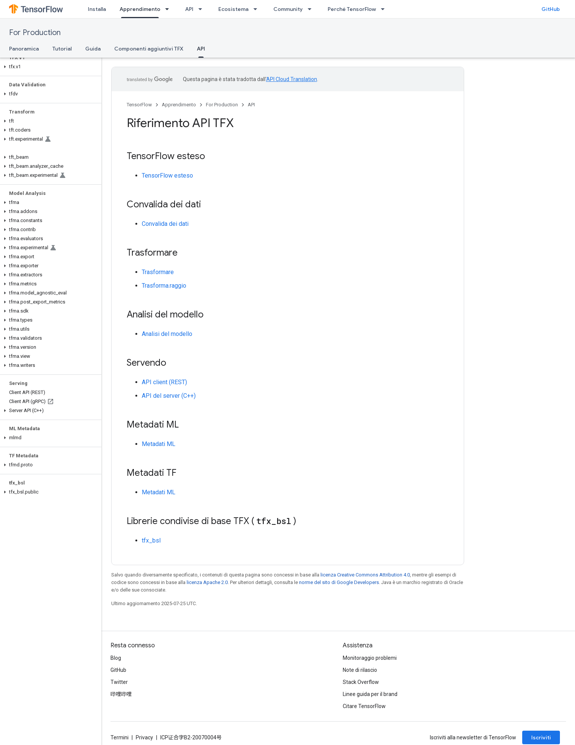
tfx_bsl (151, 540)
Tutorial (62, 48)
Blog (115, 658)
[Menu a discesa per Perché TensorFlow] (385, 9)
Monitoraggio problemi (370, 658)
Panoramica (24, 48)
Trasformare (158, 272)
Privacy (144, 737)
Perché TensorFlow (352, 9)
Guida (93, 48)
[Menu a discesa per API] (202, 9)
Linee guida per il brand (370, 694)
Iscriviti (541, 737)
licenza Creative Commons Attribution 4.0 (365, 575)
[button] (49, 66)
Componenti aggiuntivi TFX (148, 48)
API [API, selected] (201, 48)
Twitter (119, 682)
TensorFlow (139, 104)
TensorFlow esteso (167, 175)
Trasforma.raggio (164, 285)
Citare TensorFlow (364, 706)
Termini (119, 737)
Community (288, 9)
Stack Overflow (361, 682)
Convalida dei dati (165, 223)
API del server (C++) (169, 395)
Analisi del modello (167, 333)
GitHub (550, 9)
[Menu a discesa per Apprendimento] (169, 9)
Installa (97, 9)
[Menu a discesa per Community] (312, 9)
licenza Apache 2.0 (207, 582)
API (189, 9)
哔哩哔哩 (121, 694)
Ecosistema (233, 9)
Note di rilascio (360, 670)
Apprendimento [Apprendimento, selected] (140, 9)
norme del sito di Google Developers (339, 582)
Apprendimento (179, 104)
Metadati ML (158, 444)
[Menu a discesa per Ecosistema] (257, 9)
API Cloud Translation (291, 79)
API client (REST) (164, 382)
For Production (35, 32)
